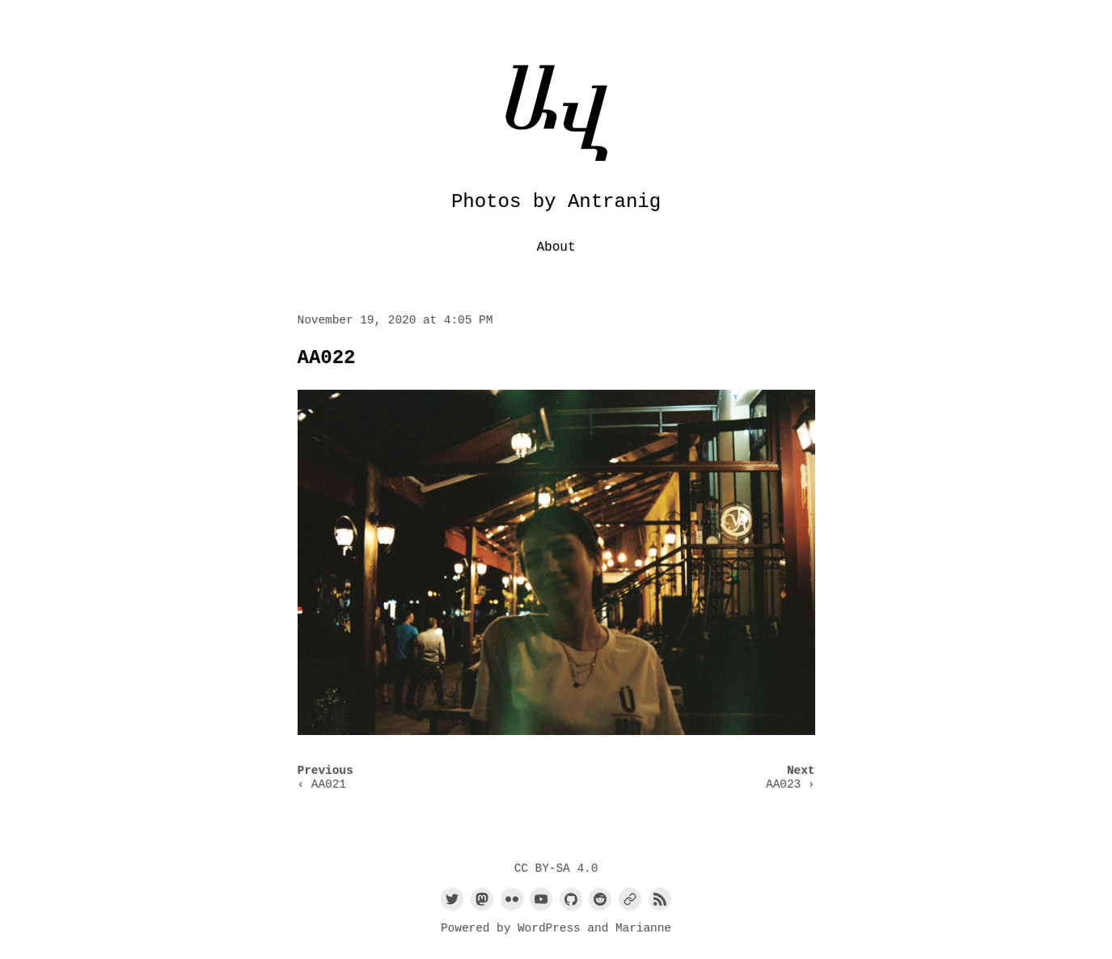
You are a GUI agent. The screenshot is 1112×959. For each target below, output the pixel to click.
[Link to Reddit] (600, 899)
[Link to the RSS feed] (660, 899)
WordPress (549, 928)
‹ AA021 (322, 784)
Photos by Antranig (556, 202)
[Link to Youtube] (541, 899)
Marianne (643, 928)
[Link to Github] (571, 899)
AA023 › (790, 784)
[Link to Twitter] (452, 899)
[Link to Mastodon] (482, 899)
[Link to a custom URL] (630, 899)
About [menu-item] (555, 247)
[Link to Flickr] (512, 899)
